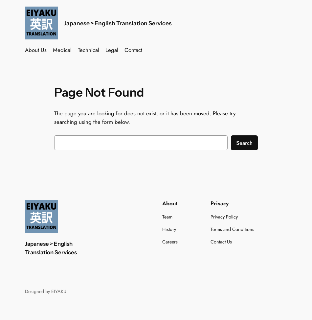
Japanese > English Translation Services (118, 23)
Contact (133, 50)
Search (244, 143)
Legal (111, 50)
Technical (88, 50)
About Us (36, 50)
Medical (62, 50)
